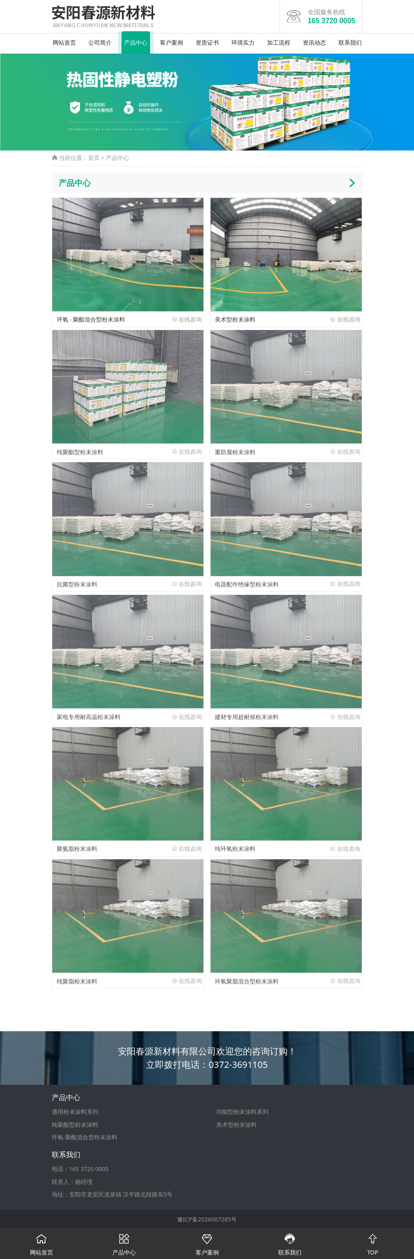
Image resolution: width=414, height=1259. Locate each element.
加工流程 (278, 42)
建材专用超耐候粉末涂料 (247, 715)
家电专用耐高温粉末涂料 (89, 715)
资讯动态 (314, 42)
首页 (94, 157)
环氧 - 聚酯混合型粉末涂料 (91, 319)
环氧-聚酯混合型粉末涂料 (84, 1137)
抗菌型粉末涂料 (77, 583)
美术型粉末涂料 (235, 319)
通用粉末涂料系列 (75, 1111)
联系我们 (350, 42)
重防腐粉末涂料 (235, 451)
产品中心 (135, 42)
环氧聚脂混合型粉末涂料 (247, 980)
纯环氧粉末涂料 (235, 848)
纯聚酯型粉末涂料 (80, 451)
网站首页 (64, 42)
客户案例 (171, 42)
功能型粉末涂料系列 (242, 1111)
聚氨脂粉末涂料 (77, 848)
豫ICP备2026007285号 (207, 1218)
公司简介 (100, 42)
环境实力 (243, 42)
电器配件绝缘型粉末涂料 (247, 583)
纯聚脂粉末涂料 (77, 980)
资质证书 (207, 42)
